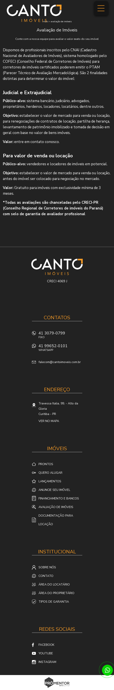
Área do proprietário (56, 593)
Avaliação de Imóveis (56, 507)
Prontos (46, 464)
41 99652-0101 (60, 348)
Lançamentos (50, 481)
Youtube (46, 653)
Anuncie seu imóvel (54, 490)
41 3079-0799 (60, 336)
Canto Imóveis (57, 267)
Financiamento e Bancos (59, 498)
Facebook (46, 645)
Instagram (47, 662)
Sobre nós (47, 567)
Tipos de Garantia (54, 602)
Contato (46, 576)
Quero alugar (50, 473)
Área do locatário (54, 584)
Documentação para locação (56, 520)
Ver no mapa (49, 421)
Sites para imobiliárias (57, 688)
